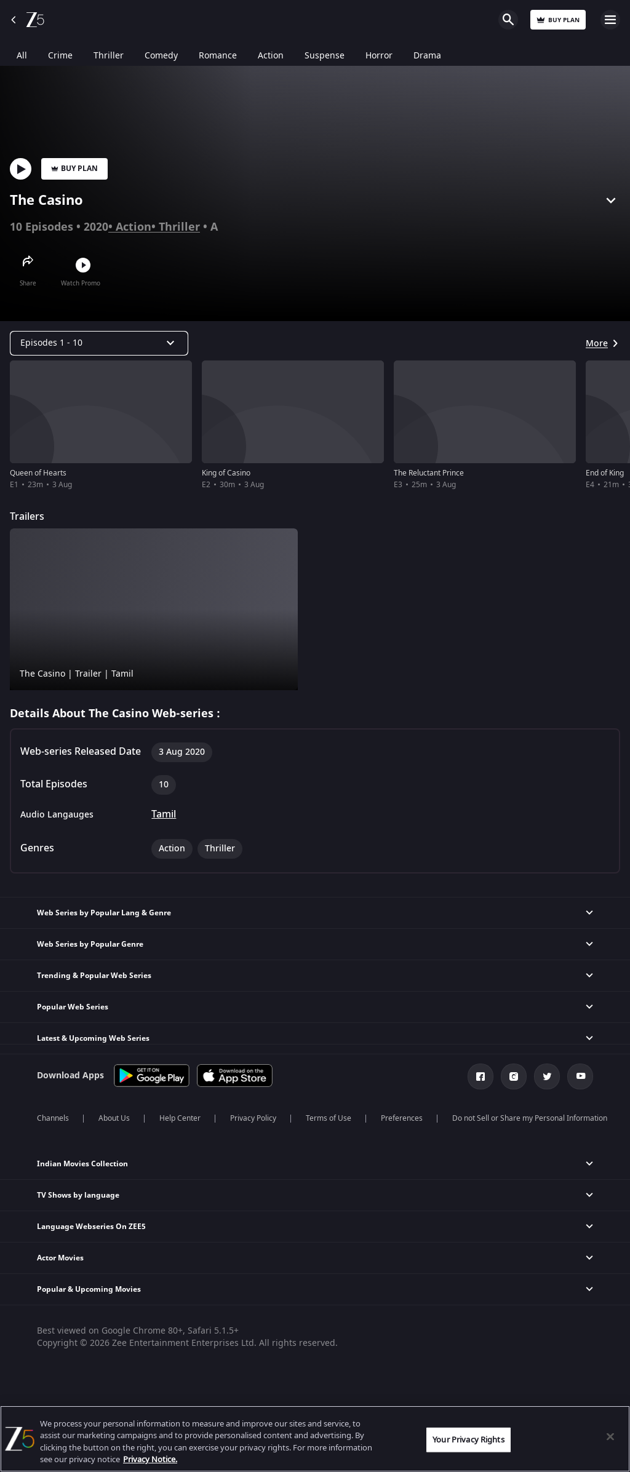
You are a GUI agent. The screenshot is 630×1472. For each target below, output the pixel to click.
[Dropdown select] (99, 343)
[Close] (610, 1436)
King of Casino (226, 473)
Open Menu (610, 20)
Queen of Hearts (38, 473)
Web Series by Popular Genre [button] (90, 944)
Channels (53, 1118)
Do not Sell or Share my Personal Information (529, 1118)
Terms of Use (328, 1118)
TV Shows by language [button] (78, 1195)
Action (133, 227)
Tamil (163, 814)
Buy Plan (74, 168)
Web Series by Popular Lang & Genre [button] (104, 912)
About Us (114, 1118)
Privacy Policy (253, 1118)
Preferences (402, 1118)
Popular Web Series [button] (72, 1006)
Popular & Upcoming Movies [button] (89, 1289)
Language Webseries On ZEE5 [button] (91, 1226)
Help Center (180, 1118)
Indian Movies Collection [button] (82, 1163)
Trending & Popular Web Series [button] (94, 975)
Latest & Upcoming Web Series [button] (93, 1038)
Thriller (179, 227)
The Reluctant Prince (429, 473)
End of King (605, 473)
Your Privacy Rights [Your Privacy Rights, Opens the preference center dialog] (468, 1440)
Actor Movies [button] (60, 1257)
